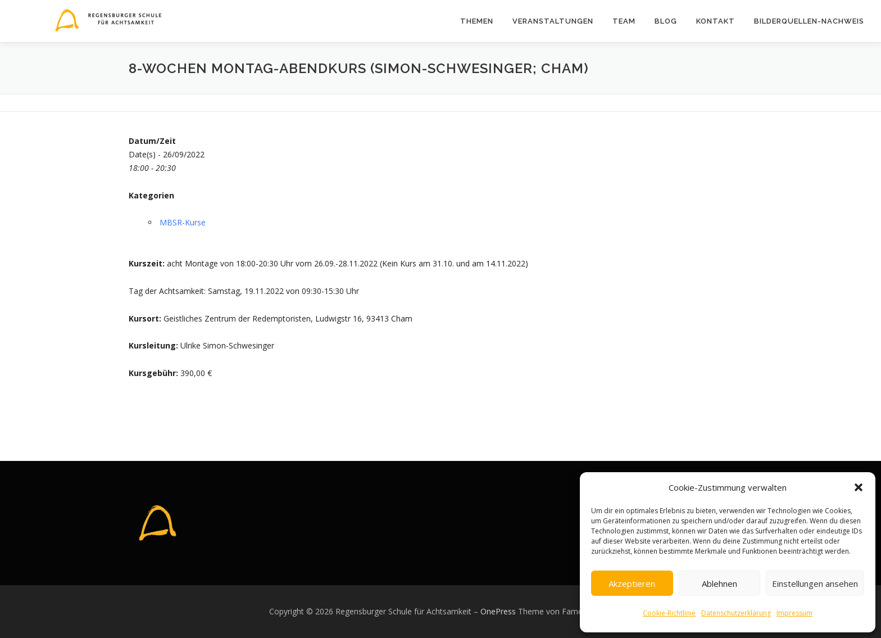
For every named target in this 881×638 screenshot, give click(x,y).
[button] (858, 487)
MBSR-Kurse (183, 222)
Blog (666, 21)
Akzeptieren (631, 583)
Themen (476, 21)
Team (623, 21)
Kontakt (715, 21)
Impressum (794, 613)
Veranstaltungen (552, 21)
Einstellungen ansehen (815, 583)
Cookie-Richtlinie (669, 613)
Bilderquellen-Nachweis (809, 21)
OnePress (498, 611)
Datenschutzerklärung (736, 613)
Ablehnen (719, 583)
